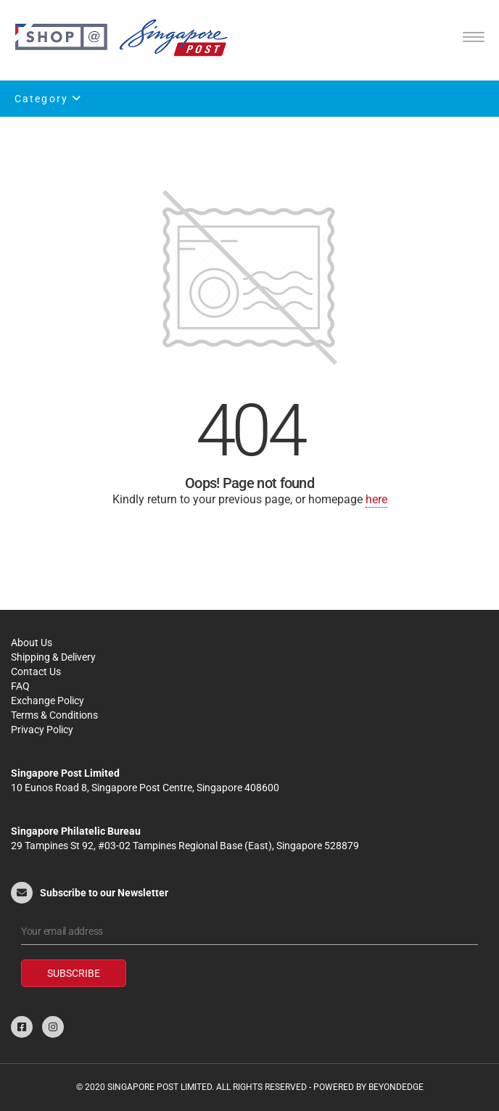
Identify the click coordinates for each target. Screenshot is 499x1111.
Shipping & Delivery (53, 657)
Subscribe (73, 973)
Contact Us (36, 671)
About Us (31, 642)
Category (48, 98)
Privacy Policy (42, 729)
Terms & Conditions (54, 715)
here (376, 499)
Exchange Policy (47, 700)
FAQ (20, 686)
